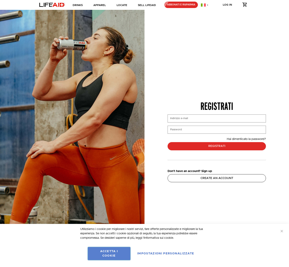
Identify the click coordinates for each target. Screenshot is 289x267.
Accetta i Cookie (109, 253)
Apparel (99, 5)
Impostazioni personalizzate (165, 253)
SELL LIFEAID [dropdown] (147, 5)
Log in (227, 4)
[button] (244, 5)
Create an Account (216, 178)
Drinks (78, 5)
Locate (122, 5)
